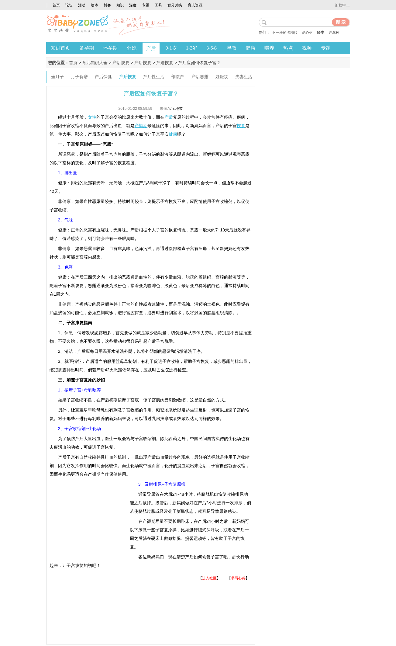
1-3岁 (191, 47)
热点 (288, 47)
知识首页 (60, 47)
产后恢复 (120, 62)
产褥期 (141, 125)
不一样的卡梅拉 (285, 32)
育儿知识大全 (95, 62)
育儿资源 (195, 5)
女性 (92, 117)
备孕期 (86, 47)
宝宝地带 (175, 108)
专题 (145, 5)
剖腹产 (177, 77)
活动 (81, 5)
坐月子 (57, 77)
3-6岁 (212, 47)
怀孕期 (110, 47)
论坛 (69, 5)
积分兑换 (174, 5)
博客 (107, 5)
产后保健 (103, 77)
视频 (307, 47)
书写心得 (238, 578)
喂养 (269, 47)
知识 (120, 5)
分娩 (131, 47)
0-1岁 (171, 47)
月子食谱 (79, 77)
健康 (250, 47)
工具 (158, 5)
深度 (132, 5)
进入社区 (209, 578)
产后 (151, 48)
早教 (231, 47)
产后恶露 (199, 77)
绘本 (94, 5)
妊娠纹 (221, 77)
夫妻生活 (243, 77)
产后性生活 (153, 77)
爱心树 (307, 32)
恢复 (241, 125)
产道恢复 (164, 62)
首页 (56, 5)
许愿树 (334, 32)
